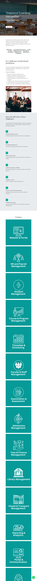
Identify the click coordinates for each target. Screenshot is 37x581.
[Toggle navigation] (30, 1)
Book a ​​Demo (9, 26)
